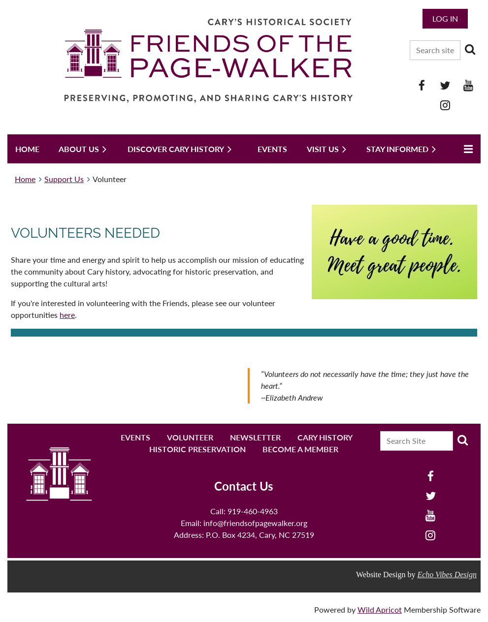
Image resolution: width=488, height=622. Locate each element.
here (67, 314)
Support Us (64, 179)
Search (470, 49)
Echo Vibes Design (447, 574)
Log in (445, 18)
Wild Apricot (380, 609)
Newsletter (255, 437)
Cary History (325, 437)
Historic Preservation (197, 449)
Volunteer (190, 437)
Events (135, 437)
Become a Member (300, 449)
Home (25, 179)
